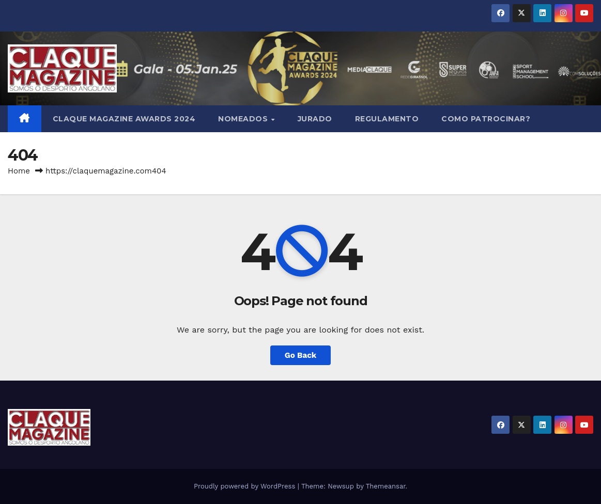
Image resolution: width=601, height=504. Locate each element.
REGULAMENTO (387, 118)
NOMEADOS (244, 118)
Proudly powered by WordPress (246, 486)
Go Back (301, 355)
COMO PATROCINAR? (485, 118)
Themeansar (386, 486)
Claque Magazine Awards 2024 (124, 118)
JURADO (315, 118)
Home (19, 171)
